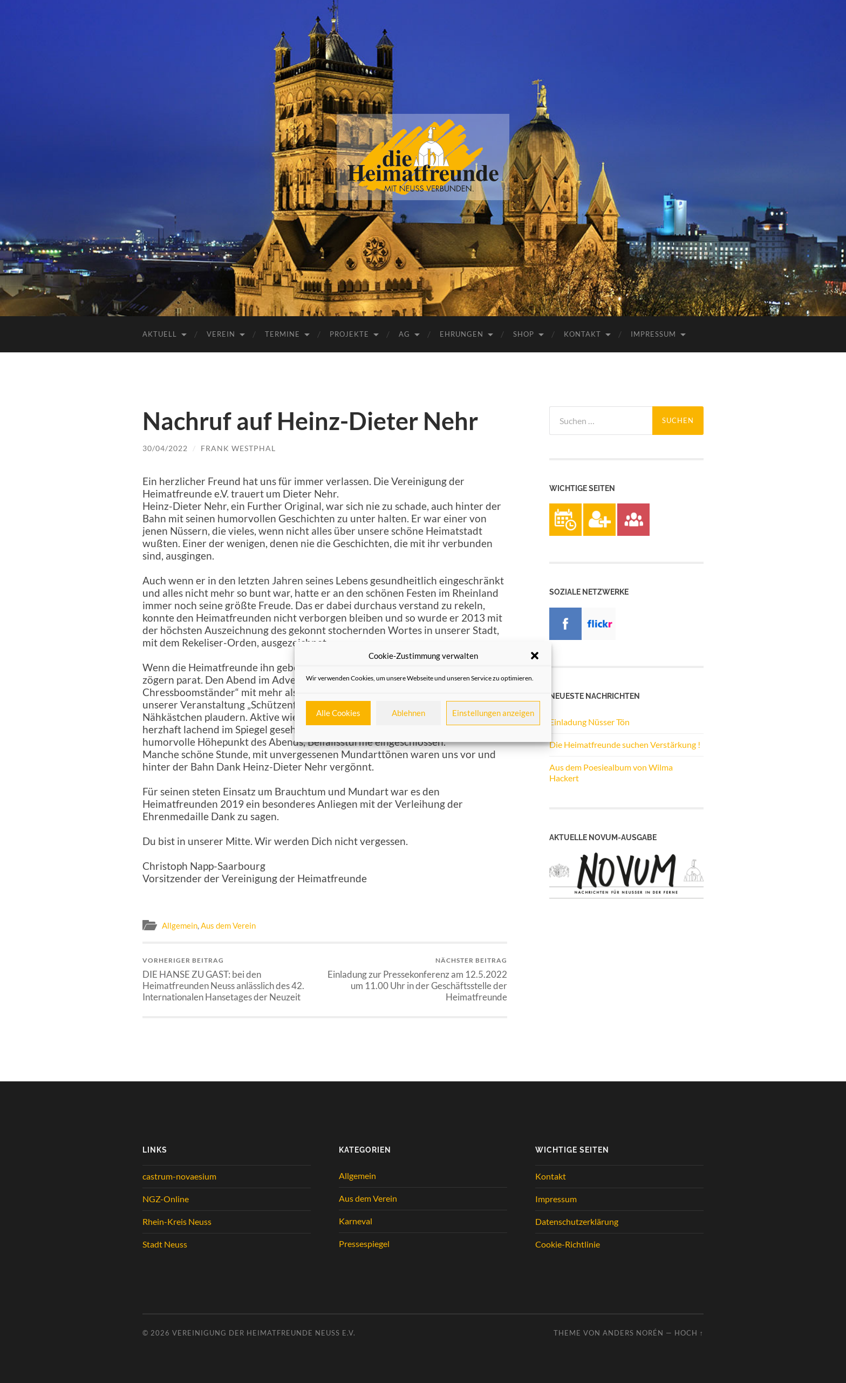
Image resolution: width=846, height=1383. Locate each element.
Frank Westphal (238, 448)
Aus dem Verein (228, 925)
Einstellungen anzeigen (493, 713)
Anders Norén (633, 1333)
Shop (523, 334)
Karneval (355, 1221)
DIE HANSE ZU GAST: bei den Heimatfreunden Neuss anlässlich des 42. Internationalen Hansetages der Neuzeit (231, 980)
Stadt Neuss (164, 1244)
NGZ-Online (165, 1199)
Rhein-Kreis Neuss (177, 1221)
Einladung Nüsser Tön (589, 722)
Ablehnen (408, 713)
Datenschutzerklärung (576, 1221)
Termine (282, 334)
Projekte (349, 334)
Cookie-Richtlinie (567, 1244)
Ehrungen (461, 334)
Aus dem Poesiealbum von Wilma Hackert (611, 773)
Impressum (653, 334)
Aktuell (159, 334)
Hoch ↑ (689, 1333)
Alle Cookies (338, 713)
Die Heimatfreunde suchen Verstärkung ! (624, 744)
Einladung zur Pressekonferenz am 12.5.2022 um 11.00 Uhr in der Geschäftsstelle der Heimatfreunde (418, 980)
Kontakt (582, 334)
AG (404, 334)
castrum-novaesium (179, 1176)
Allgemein (179, 925)
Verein (221, 334)
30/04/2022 (165, 448)
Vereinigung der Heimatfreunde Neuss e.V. (264, 1333)
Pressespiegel (364, 1243)
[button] (534, 655)
